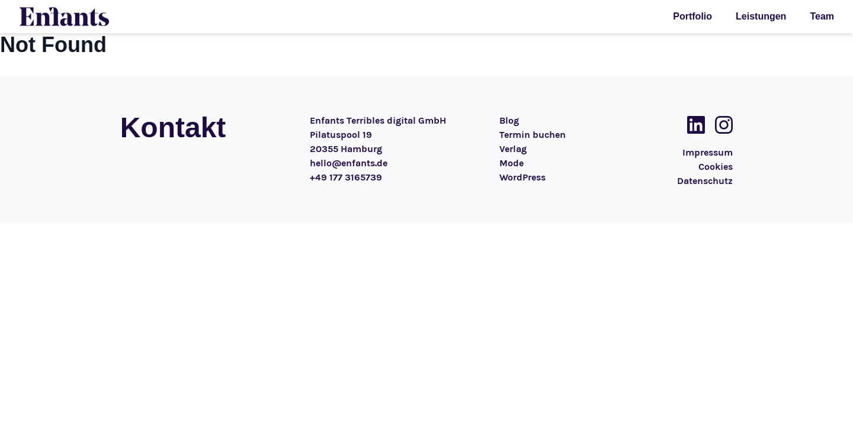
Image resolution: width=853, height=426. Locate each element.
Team (822, 16)
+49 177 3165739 (346, 177)
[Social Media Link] (692, 125)
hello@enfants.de (348, 163)
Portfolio (692, 16)
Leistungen (761, 16)
